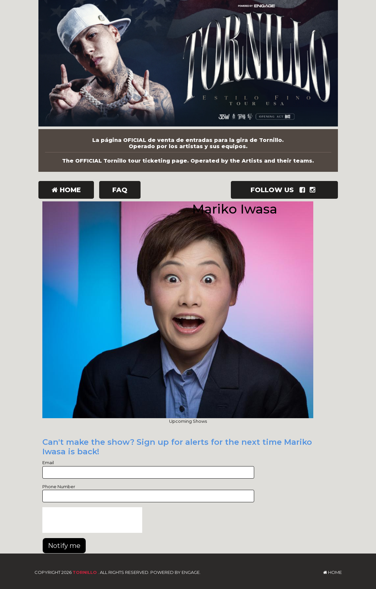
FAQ (119, 190)
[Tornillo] (188, 64)
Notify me (64, 546)
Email (48, 462)
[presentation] (92, 520)
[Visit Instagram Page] (314, 190)
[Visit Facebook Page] (303, 190)
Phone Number (58, 486)
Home (66, 190)
